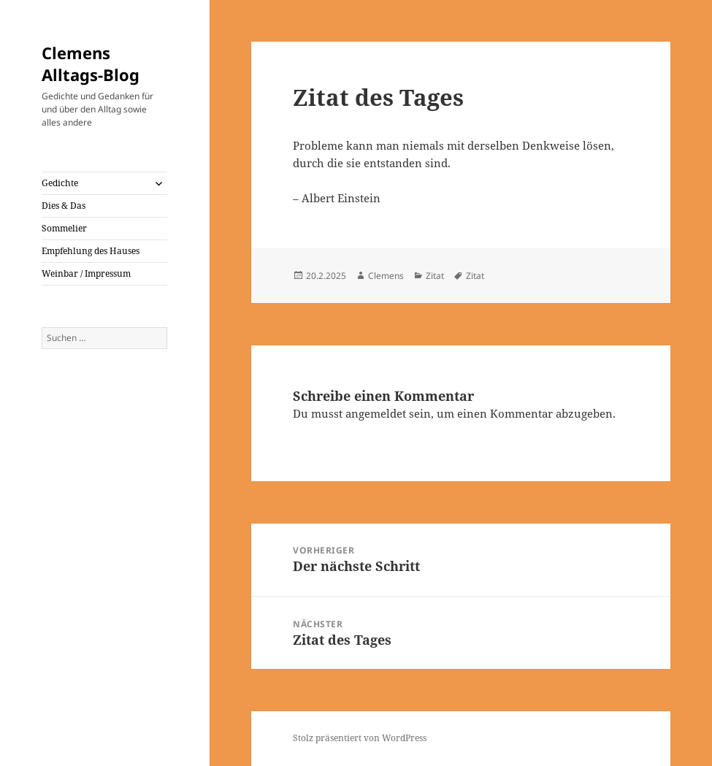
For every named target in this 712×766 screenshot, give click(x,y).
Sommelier (64, 228)
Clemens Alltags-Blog (90, 63)
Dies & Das (63, 205)
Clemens (386, 275)
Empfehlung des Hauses (90, 251)
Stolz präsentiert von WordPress (359, 738)
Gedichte (60, 183)
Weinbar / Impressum (86, 273)
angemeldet (375, 413)
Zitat (435, 275)
